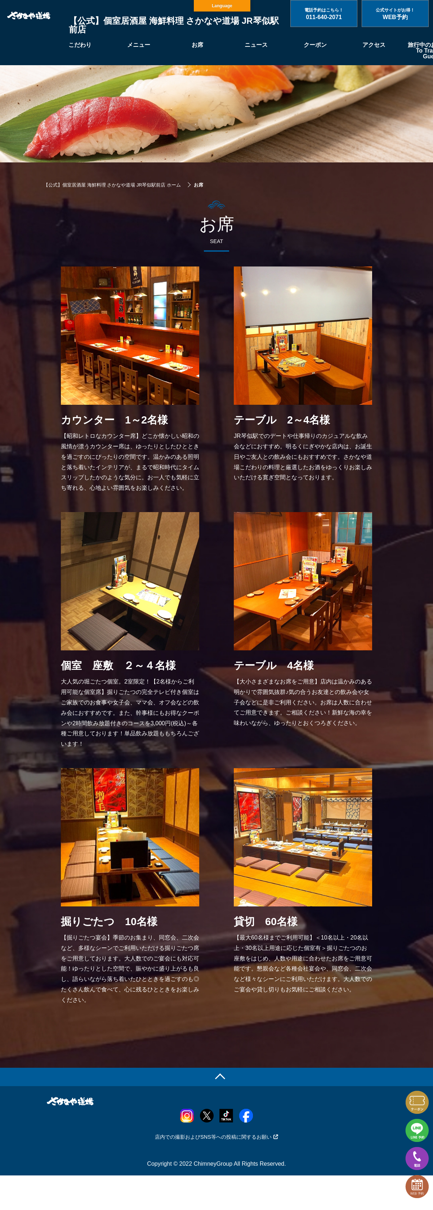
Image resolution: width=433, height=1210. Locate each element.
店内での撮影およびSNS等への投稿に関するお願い (216, 1137)
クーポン (315, 45)
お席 (197, 45)
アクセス (373, 45)
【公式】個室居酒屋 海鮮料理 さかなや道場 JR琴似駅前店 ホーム (112, 185)
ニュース (256, 45)
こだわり (79, 45)
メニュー (138, 45)
